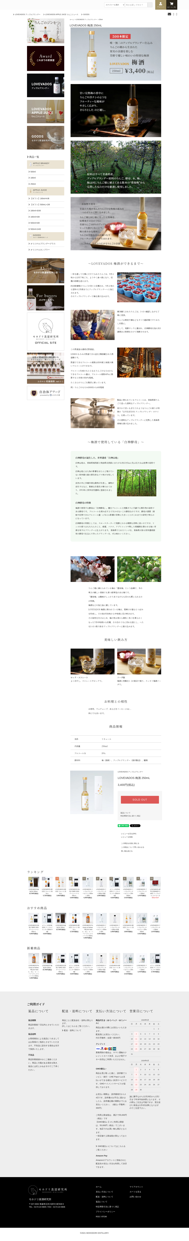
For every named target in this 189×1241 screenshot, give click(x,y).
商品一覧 (34, 157)
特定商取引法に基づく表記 (130, 816)
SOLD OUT (139, 799)
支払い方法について (104, 1192)
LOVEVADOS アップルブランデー (27, 14)
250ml (101, 19)
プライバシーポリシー (105, 1211)
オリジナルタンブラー (40, 250)
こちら (73, 1026)
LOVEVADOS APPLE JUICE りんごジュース (61, 14)
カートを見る (135, 1192)
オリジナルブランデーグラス (43, 244)
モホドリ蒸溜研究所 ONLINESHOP (34, 5)
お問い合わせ (135, 1197)
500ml (33, 172)
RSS (98, 1216)
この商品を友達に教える (128, 843)
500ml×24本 (35, 229)
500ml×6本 (35, 223)
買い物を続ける (125, 851)
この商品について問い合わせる (131, 847)
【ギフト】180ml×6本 (39, 198)
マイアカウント (136, 1187)
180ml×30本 (35, 211)
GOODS (86, 14)
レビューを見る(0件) (127, 834)
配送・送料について (72, 1030)
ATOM (104, 1216)
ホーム (72, 19)
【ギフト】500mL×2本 (40, 204)
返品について (125, 813)
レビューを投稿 (125, 837)
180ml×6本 (35, 217)
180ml (33, 178)
